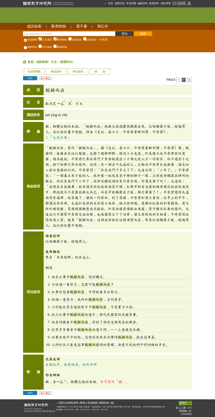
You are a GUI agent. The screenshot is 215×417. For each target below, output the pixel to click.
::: (105, 3)
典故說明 (56, 71)
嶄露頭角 (71, 364)
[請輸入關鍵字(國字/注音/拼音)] (69, 33)
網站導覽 (166, 3)
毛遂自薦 (60, 137)
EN (174, 3)
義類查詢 (30, 47)
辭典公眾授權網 (88, 402)
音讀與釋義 (34, 71)
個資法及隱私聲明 (69, 402)
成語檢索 (34, 26)
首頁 (110, 3)
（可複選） (74, 39)
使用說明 (154, 3)
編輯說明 (143, 3)
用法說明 (78, 71)
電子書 (81, 26)
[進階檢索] (143, 33)
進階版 (181, 3)
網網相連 (104, 402)
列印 (30, 78)
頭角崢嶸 (89, 364)
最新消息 (120, 3)
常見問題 (131, 3)
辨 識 (100, 71)
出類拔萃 (52, 364)
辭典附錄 (58, 26)
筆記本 (102, 26)
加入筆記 (45, 78)
